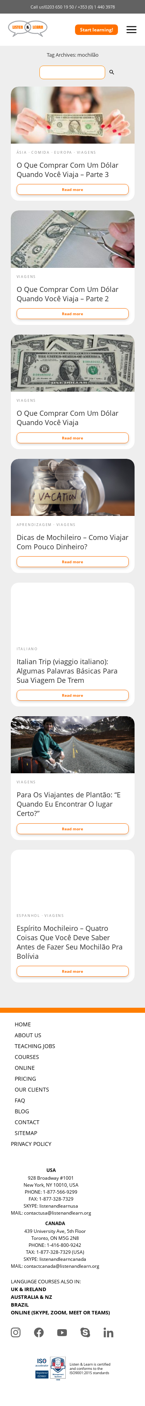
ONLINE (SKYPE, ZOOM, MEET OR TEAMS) (60, 1312)
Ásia (22, 152)
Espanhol (28, 915)
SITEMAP (26, 1133)
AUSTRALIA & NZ (31, 1296)
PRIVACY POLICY (31, 1143)
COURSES (27, 1057)
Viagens (87, 152)
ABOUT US (28, 1035)
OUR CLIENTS (32, 1089)
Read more (72, 189)
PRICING (25, 1078)
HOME (23, 1024)
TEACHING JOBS (35, 1046)
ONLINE (25, 1067)
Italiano (27, 648)
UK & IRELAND (28, 1289)
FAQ (20, 1100)
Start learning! (96, 29)
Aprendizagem (34, 524)
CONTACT (27, 1122)
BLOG (22, 1111)
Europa (63, 152)
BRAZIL (20, 1304)
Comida (40, 152)
